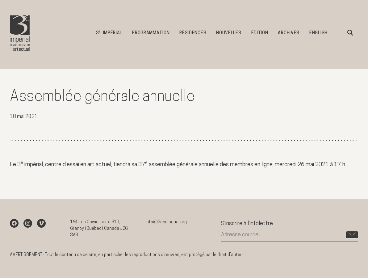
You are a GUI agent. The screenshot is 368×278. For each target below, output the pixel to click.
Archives (288, 33)
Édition (259, 33)
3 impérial (109, 32)
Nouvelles (228, 33)
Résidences (192, 33)
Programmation (150, 33)
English (318, 33)
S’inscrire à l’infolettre (247, 224)
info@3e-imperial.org (166, 222)
